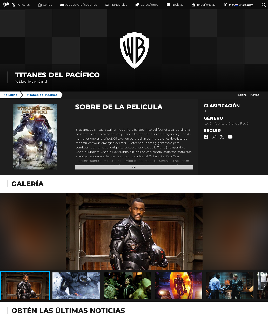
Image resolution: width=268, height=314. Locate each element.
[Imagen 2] (264, 285)
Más (134, 167)
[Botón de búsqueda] (263, 4)
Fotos (254, 95)
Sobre (242, 95)
